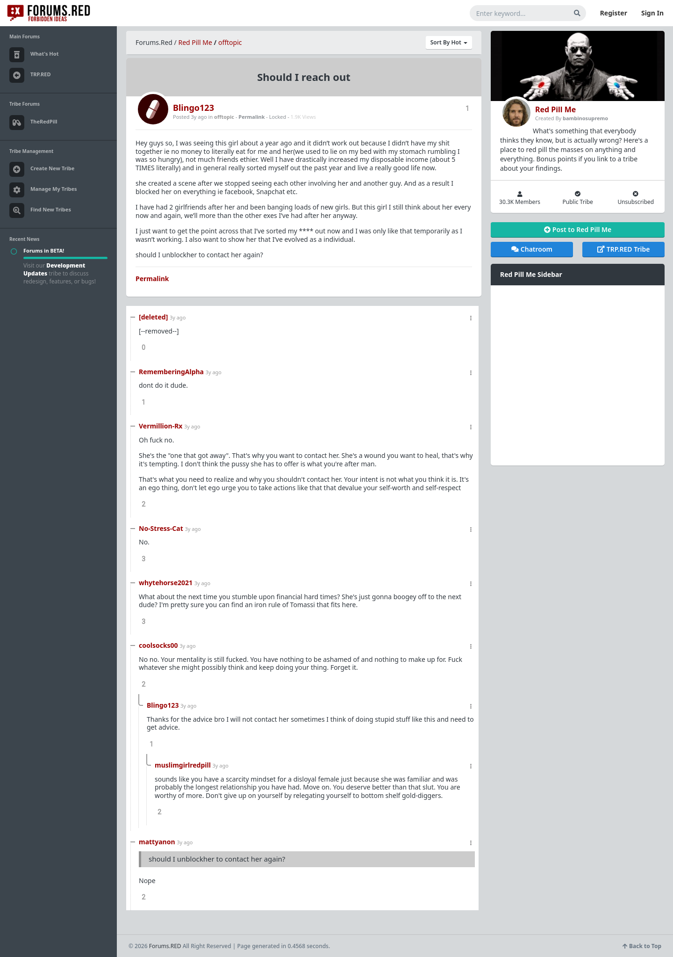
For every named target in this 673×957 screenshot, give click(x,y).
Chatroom (531, 249)
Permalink (251, 116)
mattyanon (157, 841)
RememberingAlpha (171, 371)
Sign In (652, 12)
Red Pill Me (195, 42)
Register (613, 12)
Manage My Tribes (43, 189)
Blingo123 (193, 107)
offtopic (230, 42)
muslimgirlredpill (183, 765)
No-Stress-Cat (161, 528)
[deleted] (153, 316)
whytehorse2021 (166, 582)
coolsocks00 (158, 645)
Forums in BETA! (43, 250)
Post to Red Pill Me (577, 229)
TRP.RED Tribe (623, 249)
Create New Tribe (41, 169)
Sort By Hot (448, 42)
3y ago (178, 317)
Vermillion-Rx (160, 425)
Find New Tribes (40, 210)
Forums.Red (154, 42)
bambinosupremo (585, 118)
